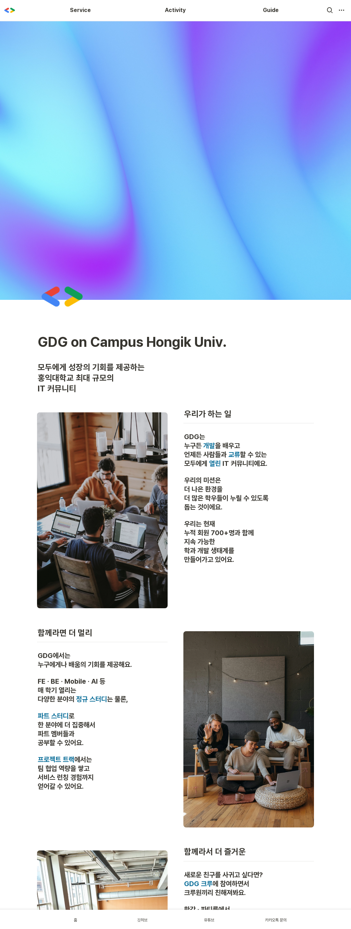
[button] (329, 10)
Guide (271, 10)
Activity (175, 10)
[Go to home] (9, 10)
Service (80, 10)
